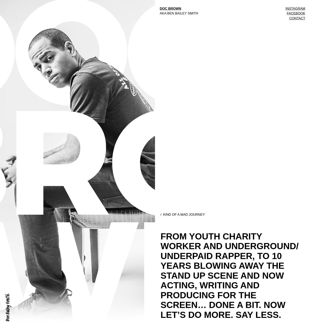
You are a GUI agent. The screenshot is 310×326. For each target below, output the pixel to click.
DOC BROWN (170, 8)
